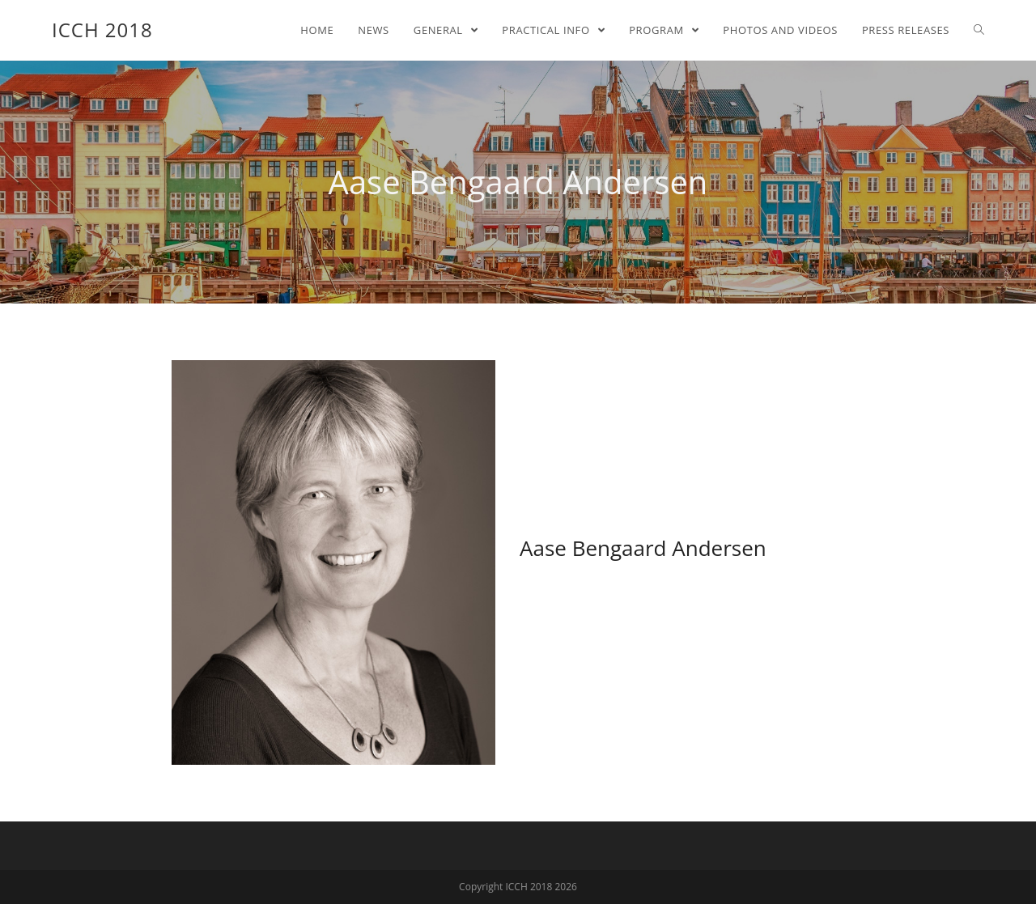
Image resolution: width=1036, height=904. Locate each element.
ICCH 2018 (102, 29)
